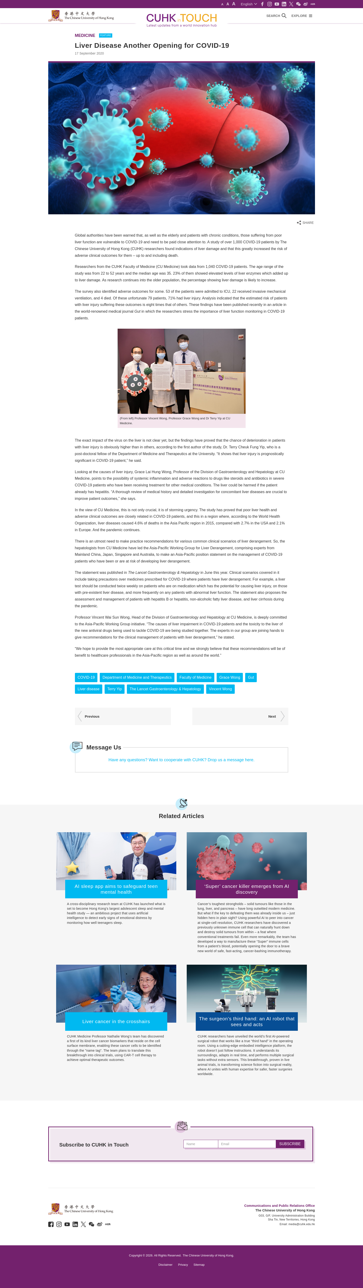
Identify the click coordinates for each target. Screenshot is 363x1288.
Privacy (183, 1264)
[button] (249, 4)
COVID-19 (86, 677)
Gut (251, 677)
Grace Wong (229, 677)
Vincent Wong (220, 689)
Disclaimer (165, 1264)
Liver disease (89, 689)
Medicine (85, 35)
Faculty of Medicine (196, 677)
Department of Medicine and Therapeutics (137, 677)
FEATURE (105, 35)
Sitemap (199, 1264)
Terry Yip (114, 689)
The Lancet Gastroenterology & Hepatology (165, 689)
